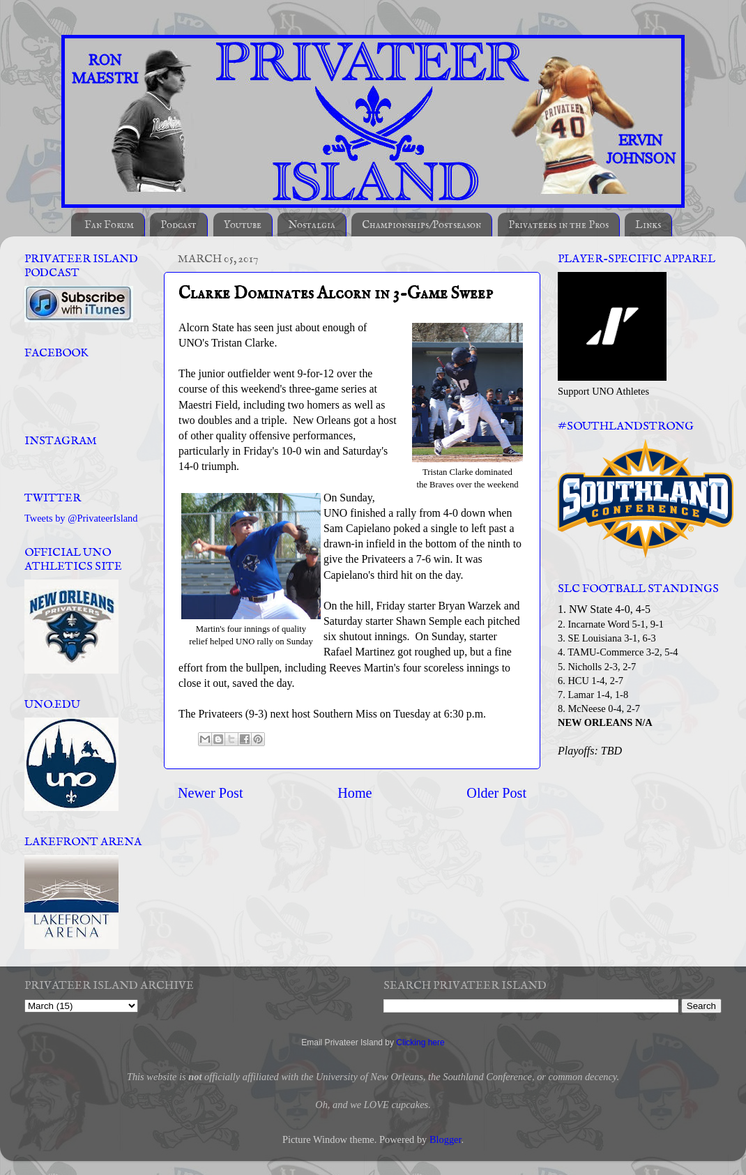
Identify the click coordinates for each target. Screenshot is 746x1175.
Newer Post (210, 793)
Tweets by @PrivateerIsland (81, 518)
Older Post (496, 793)
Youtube (242, 225)
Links (648, 225)
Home (354, 793)
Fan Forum (109, 225)
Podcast (178, 225)
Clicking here (420, 1042)
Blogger (445, 1139)
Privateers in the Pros (558, 225)
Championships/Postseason (421, 225)
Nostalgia (311, 225)
